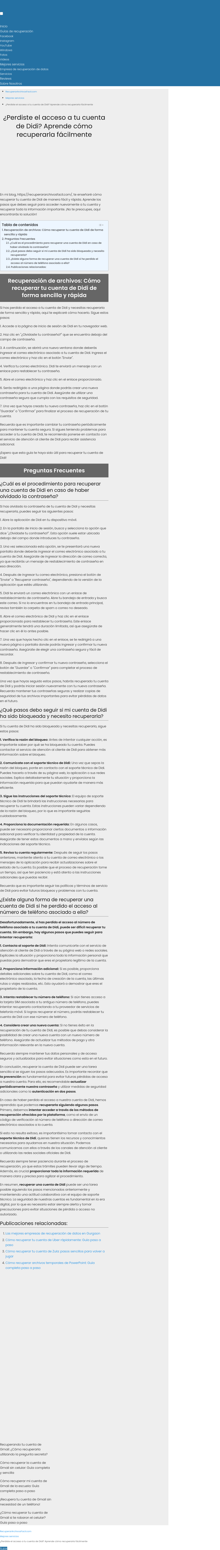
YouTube (6, 45)
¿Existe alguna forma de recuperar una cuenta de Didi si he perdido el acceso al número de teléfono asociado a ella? (54, 259)
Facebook (6, 36)
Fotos (3, 54)
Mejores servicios (11, 64)
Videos (4, 59)
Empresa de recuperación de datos (24, 68)
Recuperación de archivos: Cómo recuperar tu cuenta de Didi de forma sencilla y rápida (53, 230)
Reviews (5, 78)
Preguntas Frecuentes (20, 237)
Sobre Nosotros (10, 82)
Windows (6, 50)
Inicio (3, 26)
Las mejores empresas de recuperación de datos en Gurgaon (53, 1232)
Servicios (6, 73)
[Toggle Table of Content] (101, 223)
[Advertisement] (54, 166)
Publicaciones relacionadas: (28, 265)
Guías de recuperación (15, 31)
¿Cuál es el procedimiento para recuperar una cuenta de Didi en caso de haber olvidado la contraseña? (56, 243)
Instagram (7, 40)
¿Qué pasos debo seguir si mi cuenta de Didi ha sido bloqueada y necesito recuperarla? (57, 251)
